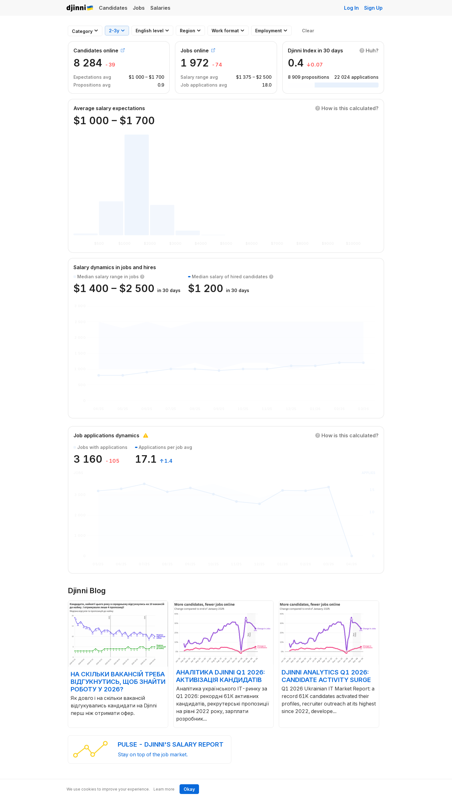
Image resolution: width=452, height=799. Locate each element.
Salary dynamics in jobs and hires (114, 267)
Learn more (164, 789)
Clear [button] (308, 30)
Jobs (139, 8)
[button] (369, 50)
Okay (189, 789)
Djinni (80, 8)
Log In (351, 8)
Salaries (160, 8)
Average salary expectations (109, 108)
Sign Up (373, 8)
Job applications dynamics (106, 435)
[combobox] (82, 31)
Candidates (113, 8)
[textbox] (82, 31)
